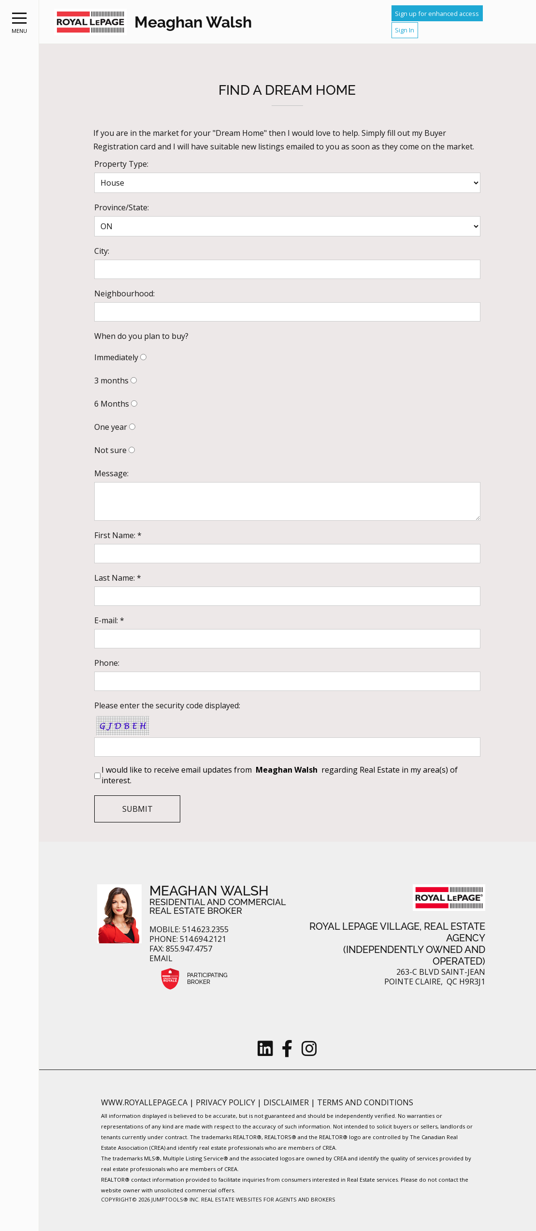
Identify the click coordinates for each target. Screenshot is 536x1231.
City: (101, 251)
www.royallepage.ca (144, 1102)
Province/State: (121, 207)
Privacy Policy (226, 1102)
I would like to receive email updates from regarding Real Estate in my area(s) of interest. (279, 775)
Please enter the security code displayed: (167, 705)
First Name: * (118, 535)
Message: (111, 473)
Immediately (116, 357)
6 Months (111, 403)
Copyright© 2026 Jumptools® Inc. (150, 1199)
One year (110, 427)
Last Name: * (117, 577)
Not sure (110, 450)
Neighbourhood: (124, 293)
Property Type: (121, 164)
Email (161, 958)
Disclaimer (287, 1102)
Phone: (106, 663)
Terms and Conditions (365, 1102)
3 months (111, 380)
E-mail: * (109, 620)
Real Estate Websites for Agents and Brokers (268, 1199)
